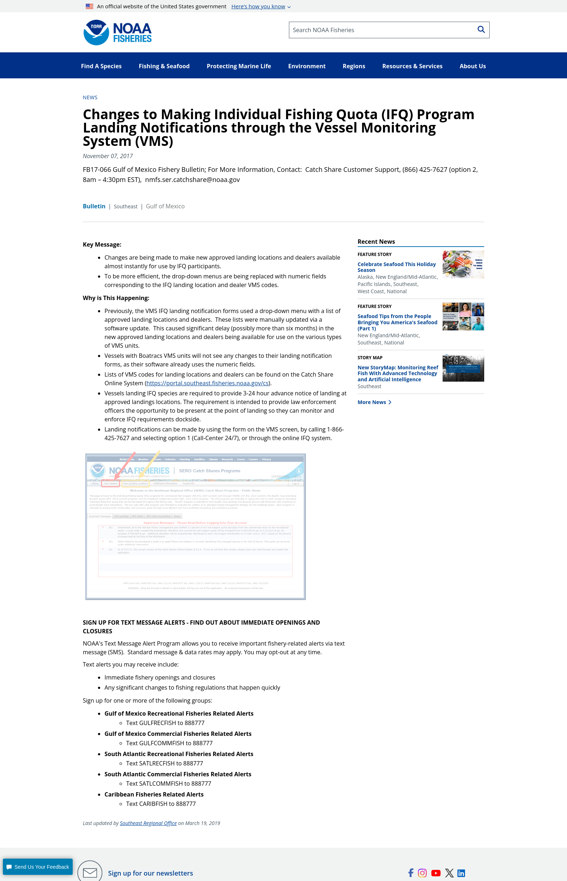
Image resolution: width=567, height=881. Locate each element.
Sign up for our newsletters (150, 873)
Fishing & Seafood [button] (164, 66)
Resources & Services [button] (412, 66)
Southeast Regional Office (148, 823)
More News (372, 402)
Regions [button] (354, 66)
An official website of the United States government (185, 6)
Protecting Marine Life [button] (239, 66)
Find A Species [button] (101, 66)
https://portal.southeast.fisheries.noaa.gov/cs (207, 383)
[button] (37, 867)
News (90, 97)
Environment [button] (307, 66)
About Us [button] (473, 66)
